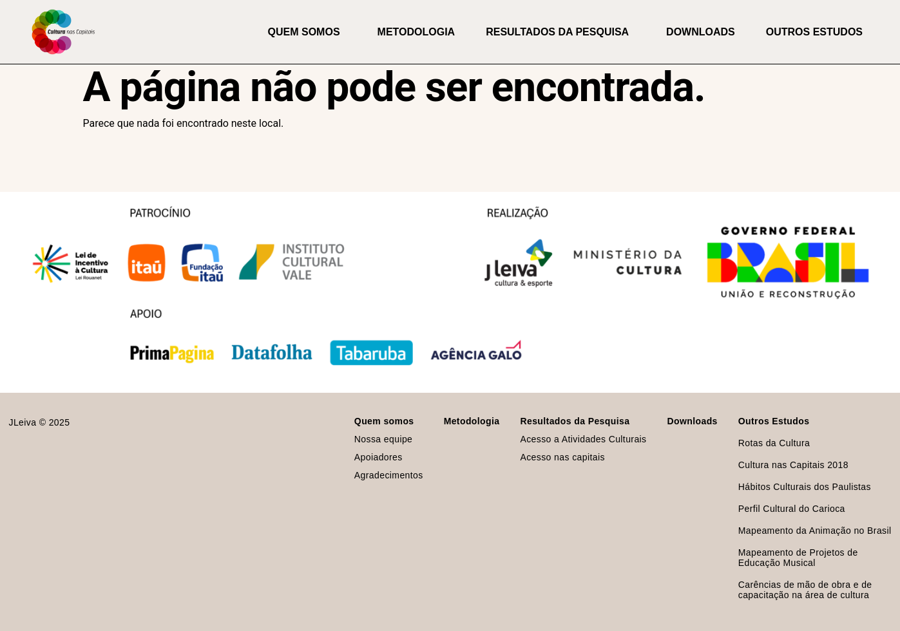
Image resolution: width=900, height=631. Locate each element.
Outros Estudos (817, 32)
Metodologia (416, 31)
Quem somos (307, 32)
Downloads (700, 31)
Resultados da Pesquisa (560, 32)
